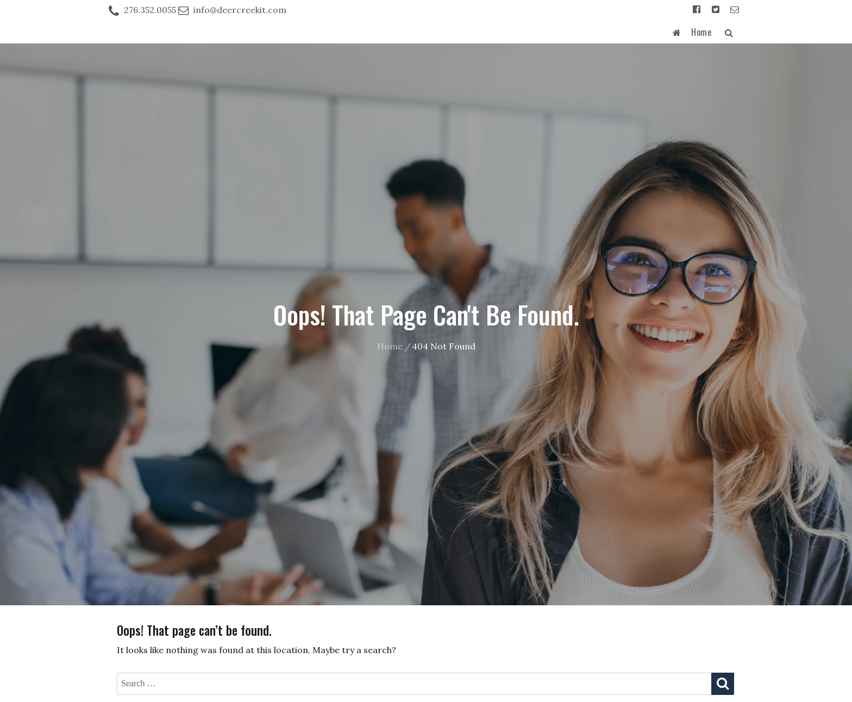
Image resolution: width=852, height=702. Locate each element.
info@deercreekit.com (239, 9)
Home (701, 32)
